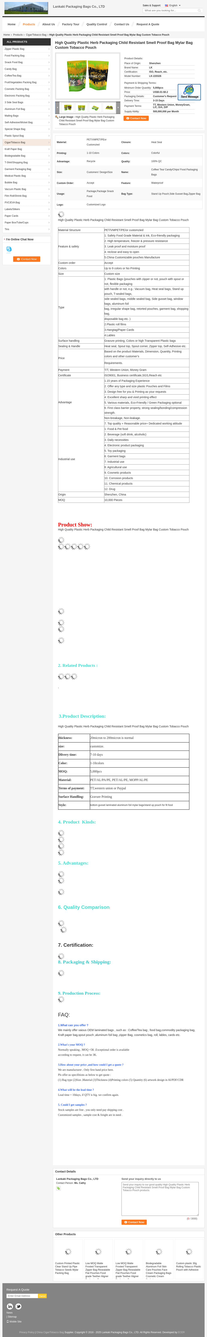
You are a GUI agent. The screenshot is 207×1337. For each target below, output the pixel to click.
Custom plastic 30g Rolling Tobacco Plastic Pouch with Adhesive (188, 1266)
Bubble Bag (11, 182)
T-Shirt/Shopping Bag (16, 162)
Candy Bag (11, 69)
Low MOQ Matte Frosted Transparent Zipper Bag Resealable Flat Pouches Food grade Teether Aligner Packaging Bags (97, 1271)
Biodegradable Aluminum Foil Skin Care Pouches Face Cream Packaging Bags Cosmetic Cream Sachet (158, 1271)
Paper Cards (11, 215)
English (175, 5)
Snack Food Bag (14, 62)
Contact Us (121, 24)
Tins (7, 229)
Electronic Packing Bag (17, 95)
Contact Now (138, 118)
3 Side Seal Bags (14, 102)
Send (42, 1296)
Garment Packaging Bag (18, 169)
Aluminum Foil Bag (15, 109)
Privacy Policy (26, 1332)
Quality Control (97, 24)
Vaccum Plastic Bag (15, 189)
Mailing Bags (12, 115)
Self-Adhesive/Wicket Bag (19, 122)
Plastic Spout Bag (14, 135)
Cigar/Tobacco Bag (36, 34)
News (9, 1312)
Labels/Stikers (12, 209)
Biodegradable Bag (15, 155)
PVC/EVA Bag (12, 202)
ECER (181, 1332)
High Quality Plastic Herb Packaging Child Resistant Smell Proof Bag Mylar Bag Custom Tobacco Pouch (86, 121)
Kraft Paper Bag (13, 149)
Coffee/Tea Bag (13, 75)
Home (12, 24)
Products (29, 24)
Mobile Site (13, 1321)
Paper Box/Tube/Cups (17, 222)
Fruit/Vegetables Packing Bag (20, 82)
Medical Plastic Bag (15, 175)
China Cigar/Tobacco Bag (50, 1332)
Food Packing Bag (14, 55)
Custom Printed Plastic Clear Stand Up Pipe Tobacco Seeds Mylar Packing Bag (67, 1268)
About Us (48, 24)
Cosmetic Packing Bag (17, 89)
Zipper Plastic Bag (14, 49)
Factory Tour (70, 24)
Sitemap (12, 1316)
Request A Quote (147, 24)
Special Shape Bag (15, 129)
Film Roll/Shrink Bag (16, 195)
